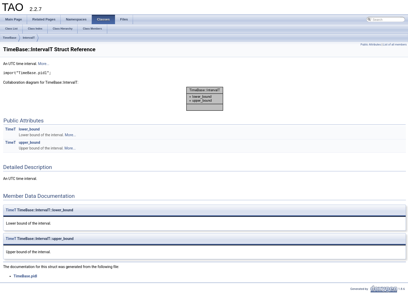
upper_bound (29, 142)
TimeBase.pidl (25, 276)
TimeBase (9, 37)
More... (43, 64)
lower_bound (29, 129)
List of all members (395, 44)
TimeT (10, 129)
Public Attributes (370, 44)
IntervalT (29, 37)
